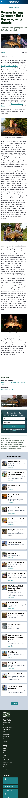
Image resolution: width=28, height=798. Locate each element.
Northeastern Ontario (7, 727)
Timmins (5, 741)
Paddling (5, 764)
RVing (4, 766)
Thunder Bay (5, 739)
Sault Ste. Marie (6, 729)
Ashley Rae (3, 52)
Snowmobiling (6, 769)
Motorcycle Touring (7, 759)
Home (10, 7)
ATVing (4, 748)
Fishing (4, 755)
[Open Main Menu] (2, 2)
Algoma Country (6, 722)
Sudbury (5, 732)
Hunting (5, 757)
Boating (4, 750)
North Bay (5, 725)
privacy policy (14, 430)
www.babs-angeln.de (7, 389)
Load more (15, 703)
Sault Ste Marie (9, 794)
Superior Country (6, 736)
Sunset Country (6, 734)
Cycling (4, 753)
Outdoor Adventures (7, 762)
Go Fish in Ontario (15, 7)
